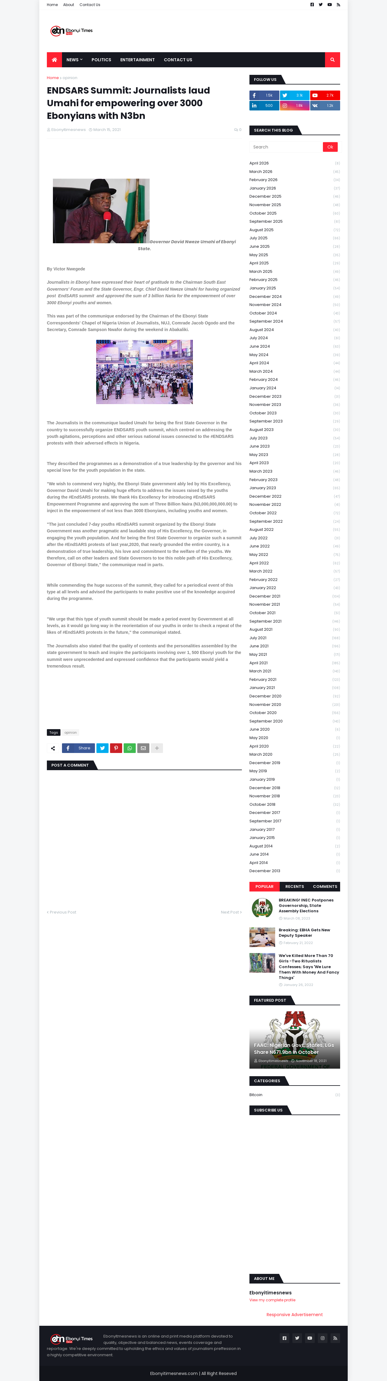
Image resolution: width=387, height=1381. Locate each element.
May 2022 (294, 555)
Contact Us (90, 4)
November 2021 (294, 604)
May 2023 (294, 455)
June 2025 (294, 247)
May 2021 (294, 655)
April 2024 (294, 363)
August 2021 (294, 630)
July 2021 (294, 638)
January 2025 (294, 288)
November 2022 (294, 505)
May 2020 (294, 738)
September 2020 (294, 721)
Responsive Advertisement (295, 1315)
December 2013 (294, 871)
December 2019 (294, 763)
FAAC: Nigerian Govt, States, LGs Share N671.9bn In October (294, 1048)
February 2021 (294, 680)
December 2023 (294, 397)
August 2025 (294, 230)
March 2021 (294, 671)
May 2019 (294, 771)
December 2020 (294, 696)
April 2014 (294, 863)
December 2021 (294, 596)
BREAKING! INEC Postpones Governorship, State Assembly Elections (306, 906)
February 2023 (294, 480)
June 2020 (294, 729)
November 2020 (294, 705)
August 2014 (294, 846)
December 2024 (294, 297)
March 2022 (294, 571)
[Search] (286, 147)
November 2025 (294, 205)
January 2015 (294, 838)
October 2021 (294, 613)
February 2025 (294, 280)
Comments (325, 886)
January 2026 (294, 188)
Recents (294, 886)
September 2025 (294, 221)
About (68, 4)
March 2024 (294, 371)
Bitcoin (294, 1095)
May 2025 (294, 255)
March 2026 (294, 172)
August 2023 (294, 430)
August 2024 (294, 330)
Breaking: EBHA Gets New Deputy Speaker (304, 932)
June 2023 (294, 446)
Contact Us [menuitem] (178, 60)
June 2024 (294, 346)
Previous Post (63, 912)
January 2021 (294, 688)
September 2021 (294, 621)
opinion (70, 78)
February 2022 (294, 580)
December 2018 (294, 788)
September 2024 (294, 321)
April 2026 (294, 163)
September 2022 (294, 521)
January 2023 (294, 488)
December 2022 (294, 496)
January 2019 (294, 780)
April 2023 (294, 463)
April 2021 (294, 663)
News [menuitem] (73, 60)
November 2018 (294, 796)
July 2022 (294, 538)
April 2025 (294, 263)
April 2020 (294, 746)
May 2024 (294, 355)
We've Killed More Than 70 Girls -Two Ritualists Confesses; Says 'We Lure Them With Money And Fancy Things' (309, 967)
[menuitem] (54, 59)
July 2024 (294, 338)
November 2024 (294, 305)
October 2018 (294, 805)
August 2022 (294, 530)
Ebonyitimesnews (270, 1293)
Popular (264, 886)
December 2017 (294, 813)
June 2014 (294, 854)
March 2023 (294, 471)
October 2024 (294, 313)
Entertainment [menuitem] (137, 60)
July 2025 (294, 238)
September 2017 (294, 821)
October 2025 (294, 213)
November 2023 (294, 405)
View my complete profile (272, 1300)
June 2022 (294, 546)
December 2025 (294, 196)
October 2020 (294, 713)
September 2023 (294, 421)
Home (52, 4)
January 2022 (294, 588)
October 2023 (294, 413)
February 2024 (294, 380)
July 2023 (294, 438)
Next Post (230, 912)
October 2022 (294, 513)
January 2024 (294, 388)
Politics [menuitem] (101, 60)
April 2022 (294, 563)
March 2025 (294, 272)
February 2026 (294, 180)
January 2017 (294, 830)
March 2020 (294, 754)
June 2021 (294, 646)
